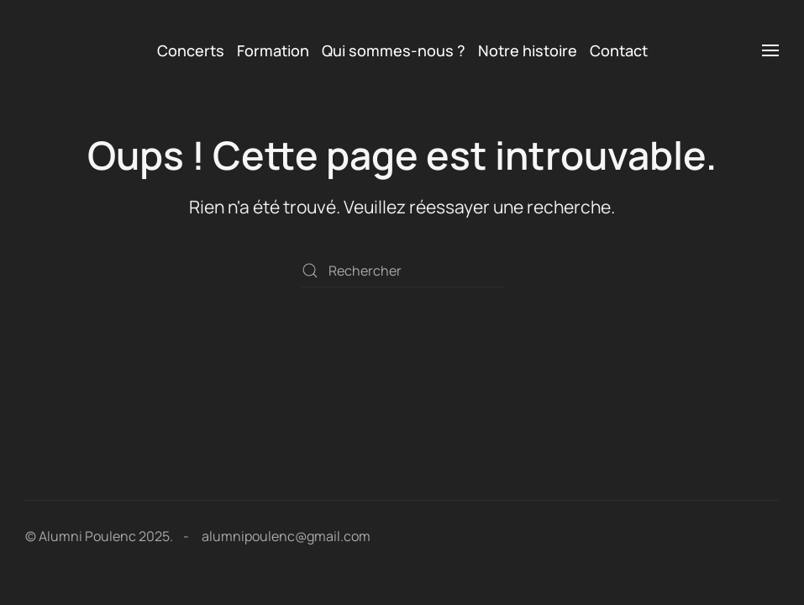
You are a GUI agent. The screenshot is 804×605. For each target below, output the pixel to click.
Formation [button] (273, 50)
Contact (619, 50)
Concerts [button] (190, 50)
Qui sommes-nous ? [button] (393, 50)
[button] (770, 50)
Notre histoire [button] (527, 50)
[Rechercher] (402, 270)
